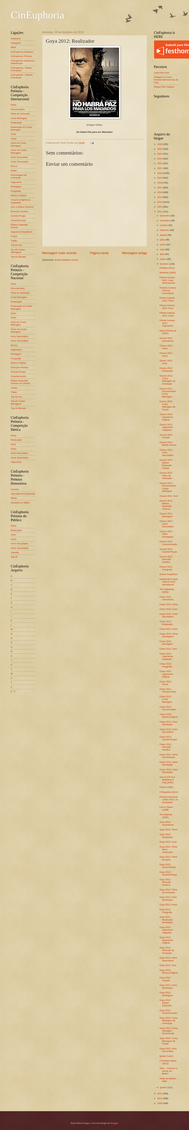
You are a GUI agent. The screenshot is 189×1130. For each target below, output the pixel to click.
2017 (160, 187)
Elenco (14, 166)
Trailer (14, 240)
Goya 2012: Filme (168, 829)
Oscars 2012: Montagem (166, 515)
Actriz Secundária (19, 161)
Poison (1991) (166, 787)
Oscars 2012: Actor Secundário (166, 453)
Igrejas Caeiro (166, 1056)
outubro (164, 225)
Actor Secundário (19, 157)
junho (163, 244)
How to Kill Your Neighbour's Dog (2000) (167, 780)
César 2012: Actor (168, 609)
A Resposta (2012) (169, 792)
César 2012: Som (168, 649)
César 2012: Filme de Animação (169, 756)
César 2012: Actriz (169, 629)
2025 (160, 149)
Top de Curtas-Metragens (18, 251)
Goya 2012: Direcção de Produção (167, 950)
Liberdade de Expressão (23, 493)
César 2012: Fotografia (166, 665)
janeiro (163, 1087)
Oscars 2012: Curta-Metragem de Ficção (167, 405)
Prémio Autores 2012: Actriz (167, 314)
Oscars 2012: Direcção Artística (166, 559)
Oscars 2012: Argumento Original (166, 417)
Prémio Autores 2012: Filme (167, 299)
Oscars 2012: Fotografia (166, 568)
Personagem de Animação (19, 176)
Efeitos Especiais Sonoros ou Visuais (20, 382)
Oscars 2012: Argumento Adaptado (166, 427)
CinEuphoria (37, 15)
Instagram (16, 43)
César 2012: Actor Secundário (168, 730)
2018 (160, 182)
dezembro (165, 215)
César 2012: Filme (169, 604)
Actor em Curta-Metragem (19, 144)
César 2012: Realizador (166, 622)
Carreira (15, 489)
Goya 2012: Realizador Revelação (166, 920)
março (163, 259)
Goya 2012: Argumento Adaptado (166, 930)
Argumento (16, 182)
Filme (13, 105)
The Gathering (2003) (167, 590)
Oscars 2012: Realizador (166, 369)
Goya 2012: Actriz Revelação (168, 986)
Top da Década (18, 256)
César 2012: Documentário (168, 708)
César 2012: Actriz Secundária (169, 615)
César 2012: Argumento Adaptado (166, 656)
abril (162, 254)
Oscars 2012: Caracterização (168, 542)
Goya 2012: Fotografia (166, 910)
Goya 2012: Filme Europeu (168, 858)
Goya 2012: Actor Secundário (168, 1049)
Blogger (114, 1123)
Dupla (14, 170)
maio (162, 249)
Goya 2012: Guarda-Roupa (168, 873)
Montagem (16, 186)
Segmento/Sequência (21, 232)
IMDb (13, 47)
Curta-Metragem (19, 118)
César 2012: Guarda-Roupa (168, 738)
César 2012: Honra (166, 682)
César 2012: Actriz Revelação (169, 763)
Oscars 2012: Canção (166, 436)
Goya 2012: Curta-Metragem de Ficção (169, 1041)
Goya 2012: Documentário (168, 865)
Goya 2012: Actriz (168, 904)
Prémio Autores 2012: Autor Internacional (167, 280)
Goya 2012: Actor (168, 842)
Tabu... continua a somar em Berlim (168, 1071)
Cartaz (14, 236)
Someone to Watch (20, 502)
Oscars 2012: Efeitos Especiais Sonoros (166, 504)
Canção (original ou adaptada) (20, 201)
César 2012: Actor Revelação (168, 723)
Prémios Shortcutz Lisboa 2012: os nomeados (169, 800)
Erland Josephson (168, 574)
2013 (160, 206)
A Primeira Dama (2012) (168, 1062)
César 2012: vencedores (167, 598)
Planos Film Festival (164, 87)
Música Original (18, 195)
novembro (165, 220)
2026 (160, 144)
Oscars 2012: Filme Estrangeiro (167, 534)
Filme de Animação (20, 113)
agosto (163, 235)
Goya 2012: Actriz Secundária (168, 959)
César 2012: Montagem (166, 642)
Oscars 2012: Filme (166, 347)
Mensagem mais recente (59, 253)
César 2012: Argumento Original (166, 674)
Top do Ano (16, 245)
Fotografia (16, 191)
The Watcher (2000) (166, 815)
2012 (160, 211)
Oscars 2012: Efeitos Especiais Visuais (166, 464)
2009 (160, 1103)
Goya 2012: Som (168, 965)
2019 (160, 178)
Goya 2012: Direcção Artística (165, 882)
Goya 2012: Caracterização (168, 1011)
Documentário (18, 109)
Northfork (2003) (168, 272)
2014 (160, 202)
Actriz (13, 138)
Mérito (14, 498)
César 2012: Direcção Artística (166, 747)
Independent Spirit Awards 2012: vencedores (169, 582)
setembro (165, 230)
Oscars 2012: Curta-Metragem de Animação (167, 379)
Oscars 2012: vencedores (167, 339)
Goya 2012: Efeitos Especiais (166, 1003)
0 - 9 (13, 691)
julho (162, 239)
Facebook (16, 38)
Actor (13, 134)
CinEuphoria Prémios (21, 56)
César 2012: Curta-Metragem (166, 699)
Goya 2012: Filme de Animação (168, 891)
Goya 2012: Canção (165, 979)
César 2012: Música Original (169, 715)
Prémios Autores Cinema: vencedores (168, 290)
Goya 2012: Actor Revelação (168, 898)
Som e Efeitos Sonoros (22, 207)
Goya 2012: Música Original (169, 971)
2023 (160, 158)
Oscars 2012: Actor (166, 362)
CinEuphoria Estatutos (22, 52)
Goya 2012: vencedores (167, 823)
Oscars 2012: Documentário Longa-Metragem (168, 487)
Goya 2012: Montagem (166, 994)
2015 (160, 197)
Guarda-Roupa (18, 215)
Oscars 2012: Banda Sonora (168, 443)
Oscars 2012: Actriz (166, 354)
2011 (160, 1093)
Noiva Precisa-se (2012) (168, 332)
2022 (160, 163)
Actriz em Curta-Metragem (19, 151)
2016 (160, 192)
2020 (160, 173)
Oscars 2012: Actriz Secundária (166, 524)
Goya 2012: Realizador (166, 835)
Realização (16, 122)
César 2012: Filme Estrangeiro (169, 635)
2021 (160, 168)
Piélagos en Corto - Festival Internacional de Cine (166, 80)
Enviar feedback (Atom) (66, 260)
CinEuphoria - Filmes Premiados (21, 69)
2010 (160, 1098)
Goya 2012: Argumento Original (166, 940)
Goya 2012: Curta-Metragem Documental (169, 1031)
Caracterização (18, 220)
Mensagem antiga (134, 253)
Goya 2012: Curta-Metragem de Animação (169, 1021)
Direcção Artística (19, 211)
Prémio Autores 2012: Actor (167, 306)
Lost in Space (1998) (166, 808)
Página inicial (99, 253)
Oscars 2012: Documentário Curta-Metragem (168, 392)
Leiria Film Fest (161, 72)
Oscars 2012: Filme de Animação (166, 476)
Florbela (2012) (167, 268)
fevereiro (164, 264)
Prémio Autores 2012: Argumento (167, 323)
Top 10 (14, 557)
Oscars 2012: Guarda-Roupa (168, 550)
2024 (160, 153)
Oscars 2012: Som (169, 496)
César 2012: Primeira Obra (168, 690)
